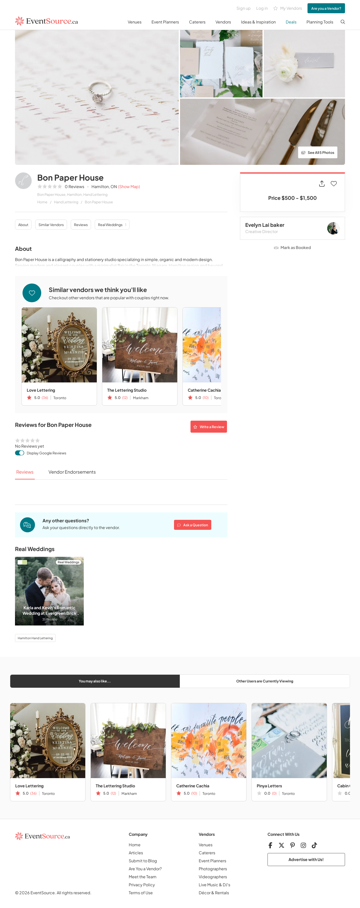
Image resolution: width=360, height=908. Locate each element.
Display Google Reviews (46, 453)
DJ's (226, 884)
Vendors (223, 21)
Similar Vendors (51, 224)
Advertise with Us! (306, 859)
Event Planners (165, 21)
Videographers (213, 876)
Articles (136, 852)
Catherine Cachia (204, 390)
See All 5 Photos (317, 152)
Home (42, 202)
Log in (262, 8)
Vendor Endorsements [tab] (72, 472)
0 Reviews (74, 186)
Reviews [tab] (25, 472)
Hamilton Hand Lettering (35, 638)
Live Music (208, 884)
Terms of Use (141, 892)
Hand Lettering (66, 202)
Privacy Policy (142, 884)
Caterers (197, 21)
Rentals (222, 892)
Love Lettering (41, 390)
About (23, 224)
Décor (204, 892)
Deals (291, 21)
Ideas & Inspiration (258, 21)
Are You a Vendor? (145, 868)
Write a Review (208, 426)
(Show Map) (129, 186)
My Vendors (287, 8)
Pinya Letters (269, 785)
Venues (135, 21)
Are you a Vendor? (326, 8)
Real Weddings (112, 224)
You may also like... (95, 681)
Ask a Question (192, 524)
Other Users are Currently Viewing (264, 681)
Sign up (243, 8)
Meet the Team (142, 876)
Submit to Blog (143, 860)
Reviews (81, 224)
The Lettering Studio (126, 390)
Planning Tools (319, 21)
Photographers (213, 868)
